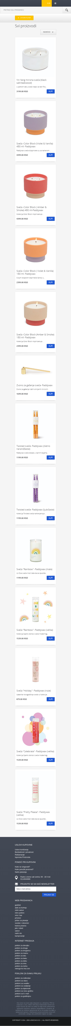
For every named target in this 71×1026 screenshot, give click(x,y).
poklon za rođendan (23, 978)
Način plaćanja (21, 872)
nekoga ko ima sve (22, 969)
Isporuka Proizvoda (22, 857)
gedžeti (18, 905)
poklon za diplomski (22, 988)
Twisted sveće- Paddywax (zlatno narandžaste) (33, 447)
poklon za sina (20, 963)
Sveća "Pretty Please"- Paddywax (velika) (33, 813)
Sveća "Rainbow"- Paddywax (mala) (34, 569)
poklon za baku (21, 958)
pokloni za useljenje (22, 986)
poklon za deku (21, 961)
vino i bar (18, 915)
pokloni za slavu (21, 981)
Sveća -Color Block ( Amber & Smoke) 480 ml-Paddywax (31, 209)
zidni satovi (19, 910)
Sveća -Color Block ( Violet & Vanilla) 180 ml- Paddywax (35, 272)
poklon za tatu (20, 956)
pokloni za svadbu (22, 983)
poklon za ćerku (21, 966)
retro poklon (19, 913)
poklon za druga (21, 948)
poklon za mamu (21, 953)
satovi (17, 931)
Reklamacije (20, 855)
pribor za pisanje (21, 920)
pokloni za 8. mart (22, 994)
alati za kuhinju (21, 908)
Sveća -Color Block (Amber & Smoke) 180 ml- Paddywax (35, 336)
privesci (18, 918)
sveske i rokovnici (22, 923)
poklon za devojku (22, 945)
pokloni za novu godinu (24, 991)
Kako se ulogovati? (22, 867)
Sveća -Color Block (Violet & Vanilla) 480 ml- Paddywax (34, 145)
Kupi (51, 91)
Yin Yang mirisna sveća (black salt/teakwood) (31, 81)
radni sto (18, 933)
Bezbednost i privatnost (24, 852)
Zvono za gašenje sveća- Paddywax (34, 385)
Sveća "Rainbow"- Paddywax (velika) (34, 629)
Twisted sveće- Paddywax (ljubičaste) (35, 509)
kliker (19, 3)
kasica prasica (20, 926)
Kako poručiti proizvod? (24, 869)
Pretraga (66, 10)
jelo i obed (19, 928)
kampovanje (20, 936)
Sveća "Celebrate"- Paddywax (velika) (35, 751)
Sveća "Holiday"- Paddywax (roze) (33, 690)
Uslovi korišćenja (21, 850)
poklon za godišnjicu (23, 996)
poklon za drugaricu (22, 951)
